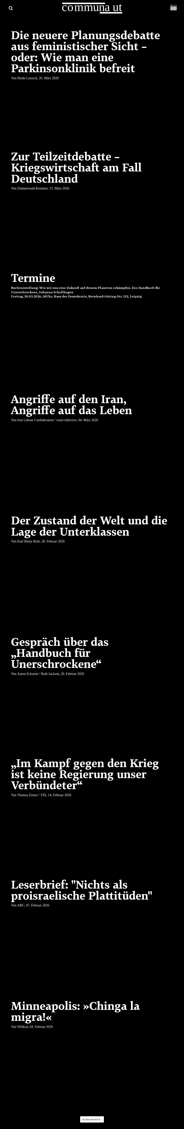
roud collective (66, 421)
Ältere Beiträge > (92, 1120)
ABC (20, 906)
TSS (43, 796)
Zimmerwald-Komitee (32, 189)
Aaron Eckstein (27, 674)
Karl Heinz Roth (28, 542)
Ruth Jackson (50, 674)
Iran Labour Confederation (35, 421)
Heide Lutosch (27, 79)
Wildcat (22, 1027)
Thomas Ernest (27, 796)
